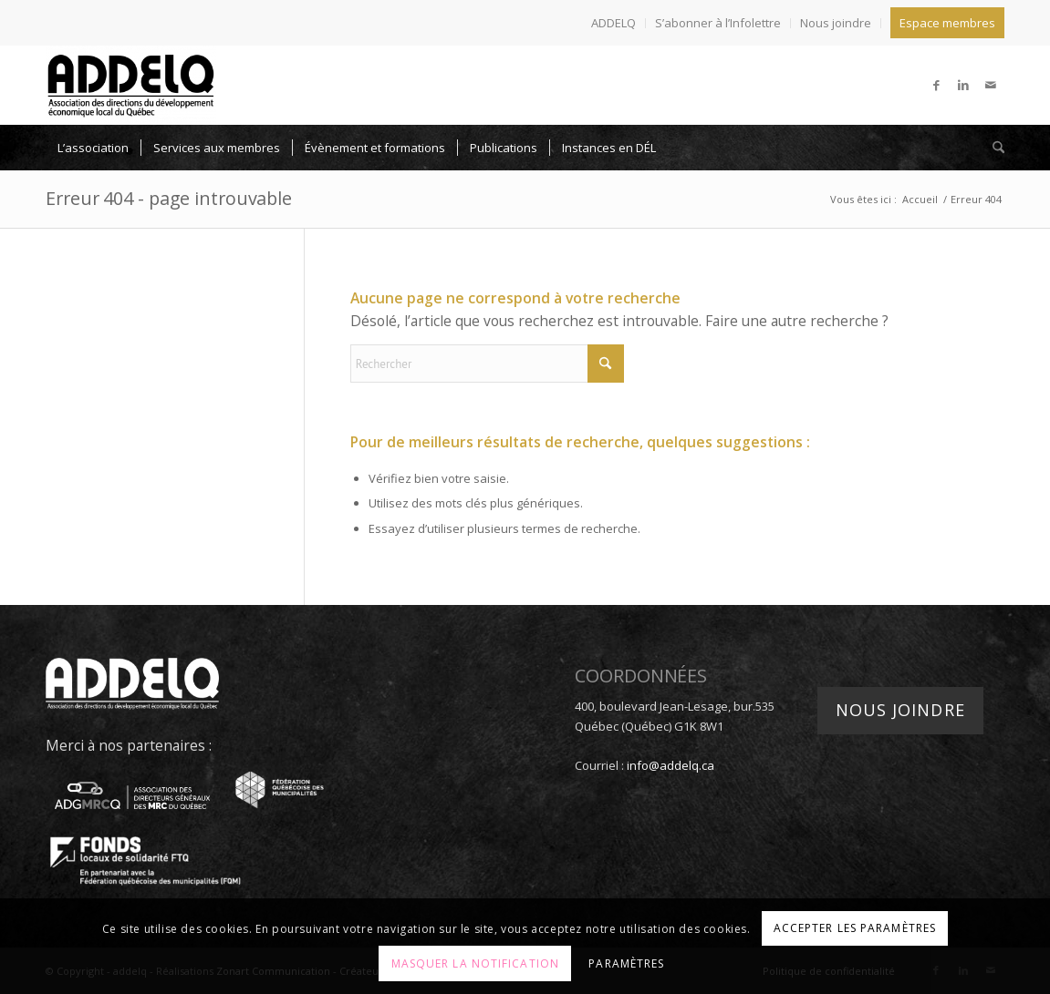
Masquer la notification (475, 963)
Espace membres (947, 23)
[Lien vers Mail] (990, 84)
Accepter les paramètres (855, 928)
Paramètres (626, 963)
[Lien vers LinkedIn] (963, 84)
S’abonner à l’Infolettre (718, 23)
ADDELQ (613, 23)
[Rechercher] (992, 147)
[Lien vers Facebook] (936, 84)
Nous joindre (835, 23)
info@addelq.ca (670, 765)
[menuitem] (614, 23)
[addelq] (131, 85)
